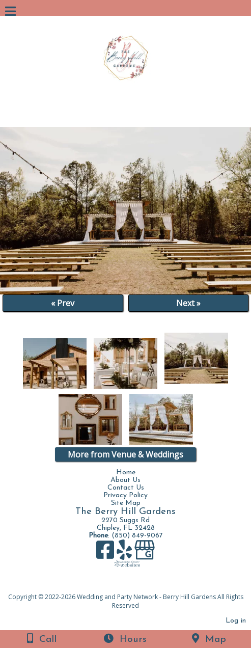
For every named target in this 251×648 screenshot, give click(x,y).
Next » (188, 303)
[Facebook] (106, 553)
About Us (125, 480)
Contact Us (125, 488)
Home (125, 472)
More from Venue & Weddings (125, 454)
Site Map (126, 503)
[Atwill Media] (134, 585)
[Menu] (10, 12)
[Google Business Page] (144, 553)
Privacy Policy (125, 495)
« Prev (62, 303)
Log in (236, 621)
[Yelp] (125, 553)
